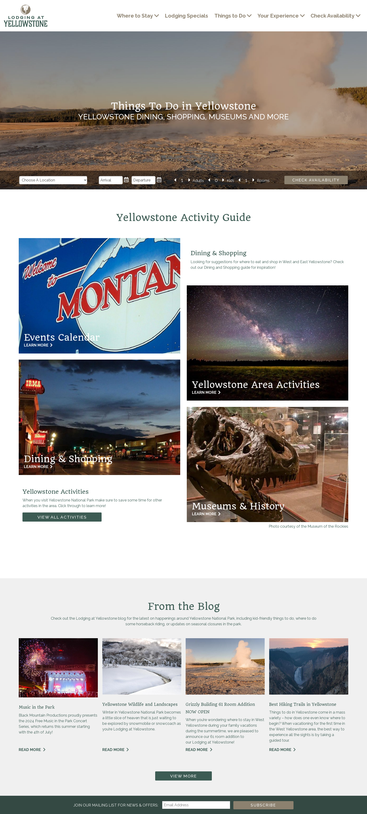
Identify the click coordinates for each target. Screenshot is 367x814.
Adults (198, 180)
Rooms (263, 180)
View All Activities (62, 517)
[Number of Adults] (182, 180)
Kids (230, 180)
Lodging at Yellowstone (25, 16)
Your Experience (278, 16)
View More (183, 775)
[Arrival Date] (111, 180)
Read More (30, 750)
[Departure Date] (144, 180)
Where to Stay (135, 16)
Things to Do (230, 16)
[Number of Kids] (216, 180)
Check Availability (332, 16)
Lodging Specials (186, 16)
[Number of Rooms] (246, 180)
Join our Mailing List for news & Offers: (116, 805)
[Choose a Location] (53, 180)
